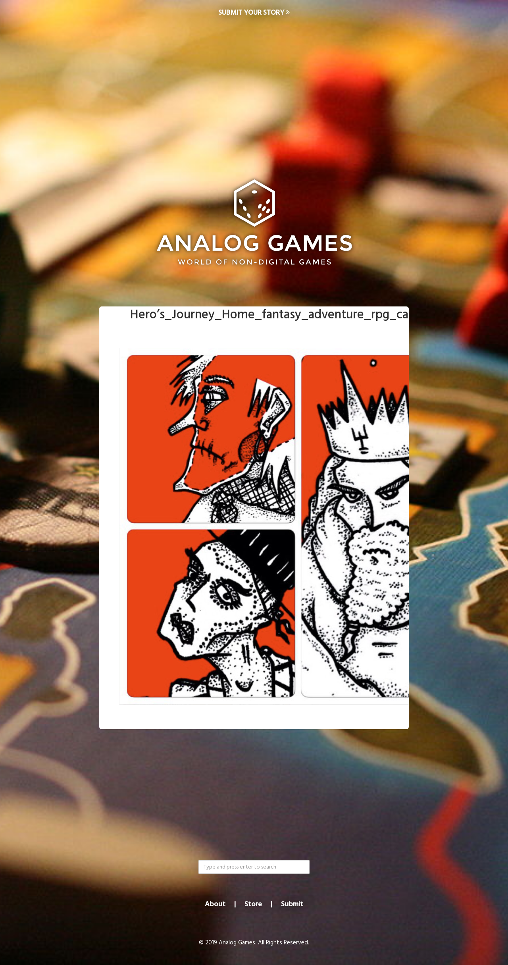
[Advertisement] (254, 89)
